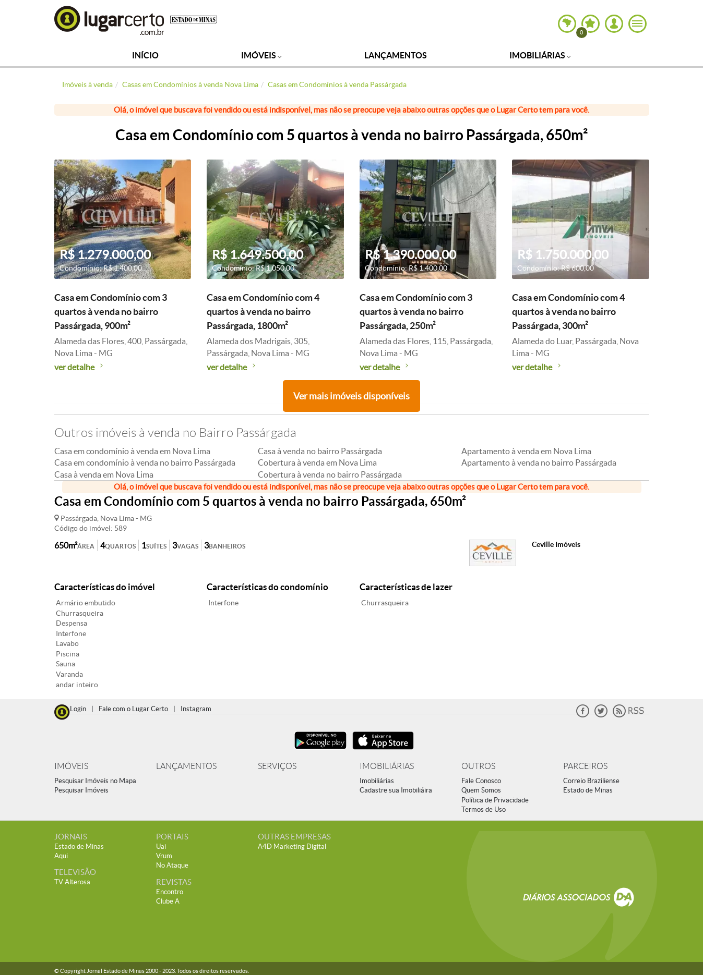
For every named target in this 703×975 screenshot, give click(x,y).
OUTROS (478, 766)
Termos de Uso (483, 809)
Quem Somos (481, 790)
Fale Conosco (481, 781)
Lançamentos (395, 55)
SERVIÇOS (277, 766)
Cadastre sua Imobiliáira (396, 790)
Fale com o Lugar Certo (133, 709)
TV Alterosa (72, 882)
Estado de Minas (588, 790)
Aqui (61, 856)
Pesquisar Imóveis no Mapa (95, 781)
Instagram (196, 709)
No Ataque (172, 865)
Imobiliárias (540, 55)
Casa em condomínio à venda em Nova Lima (132, 451)
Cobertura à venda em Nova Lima (317, 462)
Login (78, 709)
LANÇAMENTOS (186, 766)
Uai (161, 846)
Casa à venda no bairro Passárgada (320, 451)
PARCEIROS (585, 766)
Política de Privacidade (495, 800)
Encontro (169, 892)
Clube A (168, 901)
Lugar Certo (109, 20)
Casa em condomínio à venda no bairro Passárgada (144, 462)
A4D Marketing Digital (292, 846)
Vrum (164, 856)
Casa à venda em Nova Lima (103, 474)
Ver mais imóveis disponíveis (351, 396)
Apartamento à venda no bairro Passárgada (538, 462)
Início (145, 55)
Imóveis (261, 55)
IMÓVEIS (71, 766)
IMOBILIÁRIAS (387, 766)
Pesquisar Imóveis (81, 790)
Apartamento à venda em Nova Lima (526, 451)
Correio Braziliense (591, 781)
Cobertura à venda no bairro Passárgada (330, 474)
